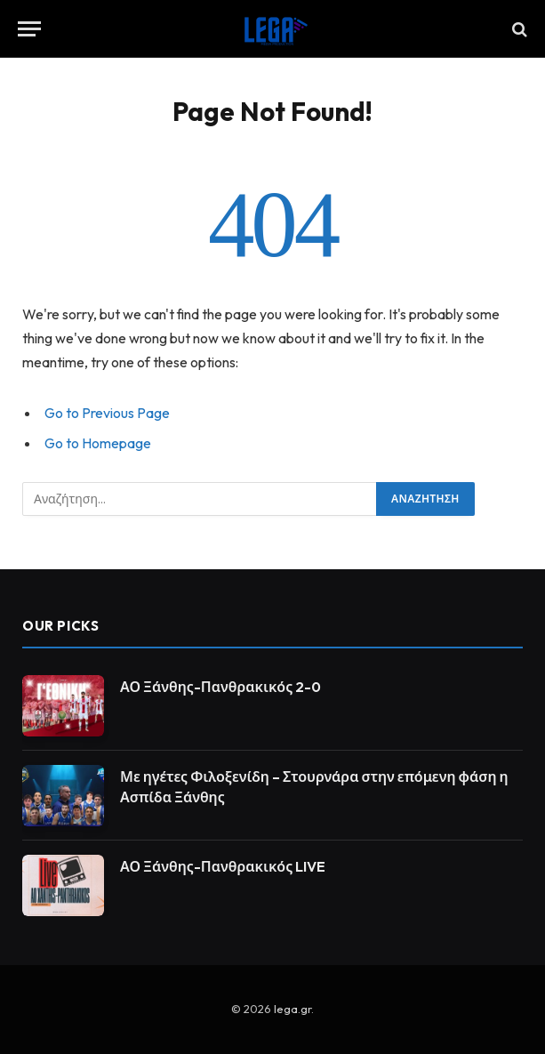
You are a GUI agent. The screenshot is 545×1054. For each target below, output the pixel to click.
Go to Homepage (97, 443)
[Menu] (29, 29)
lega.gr (292, 1009)
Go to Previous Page (107, 413)
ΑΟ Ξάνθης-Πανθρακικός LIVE (222, 866)
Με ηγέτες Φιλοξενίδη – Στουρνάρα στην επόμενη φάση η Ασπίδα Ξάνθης (314, 787)
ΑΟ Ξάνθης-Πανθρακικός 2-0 (220, 687)
